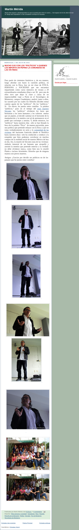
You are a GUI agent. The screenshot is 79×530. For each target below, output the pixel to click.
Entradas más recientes (8, 523)
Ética (36, 514)
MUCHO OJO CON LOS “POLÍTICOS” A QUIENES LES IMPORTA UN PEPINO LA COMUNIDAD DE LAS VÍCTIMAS (26, 68)
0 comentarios (37, 511)
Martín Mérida (14, 9)
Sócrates (27, 516)
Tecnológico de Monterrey (12, 518)
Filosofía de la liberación (12, 516)
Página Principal (27, 523)
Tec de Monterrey (36, 516)
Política (22, 516)
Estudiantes (31, 514)
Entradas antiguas (44, 523)
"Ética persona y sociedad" (19, 514)
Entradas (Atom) (15, 527)
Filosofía (41, 514)
